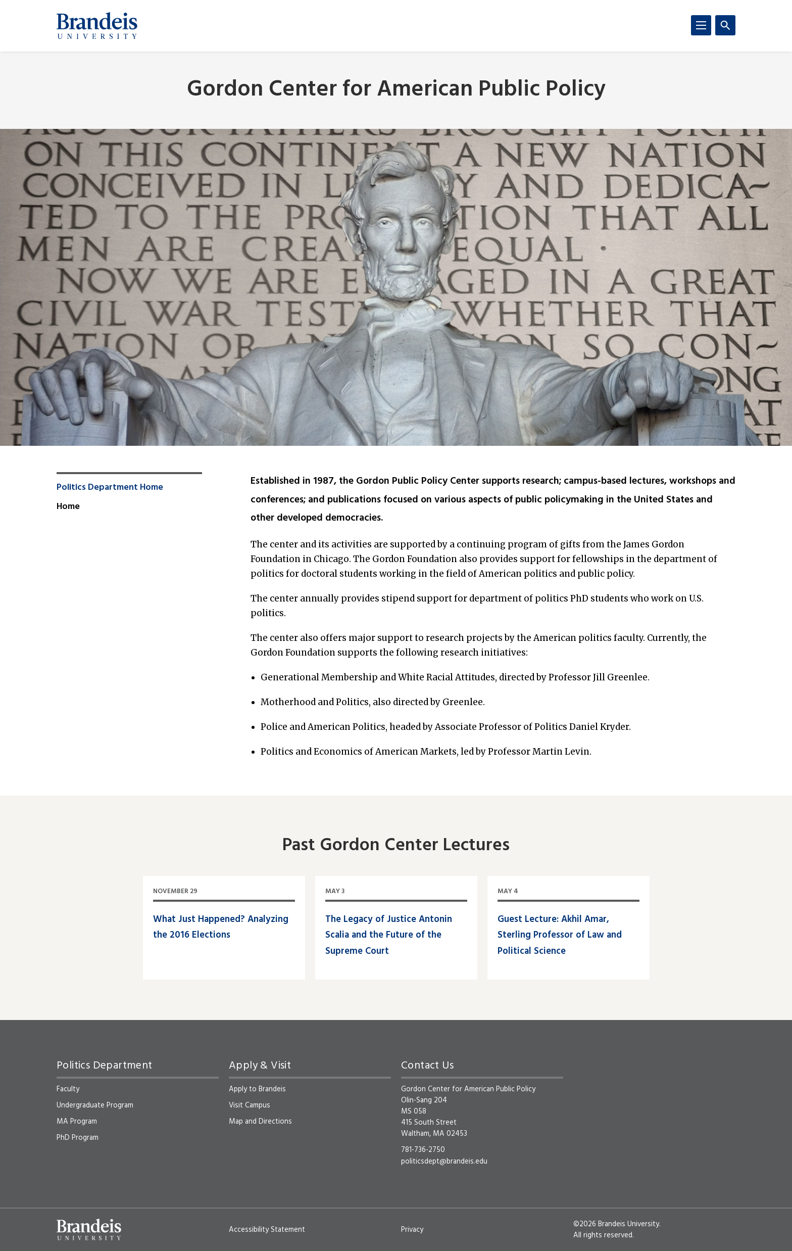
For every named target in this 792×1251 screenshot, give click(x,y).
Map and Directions (260, 1122)
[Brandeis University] (97, 25)
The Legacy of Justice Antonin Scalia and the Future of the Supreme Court (388, 935)
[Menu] (701, 25)
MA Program (77, 1122)
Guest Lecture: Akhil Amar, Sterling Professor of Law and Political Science (560, 935)
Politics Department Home (110, 487)
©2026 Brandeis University (616, 1224)
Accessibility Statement (267, 1230)
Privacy (412, 1230)
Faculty (68, 1089)
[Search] (725, 25)
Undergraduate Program (95, 1105)
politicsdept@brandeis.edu (444, 1161)
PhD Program (77, 1138)
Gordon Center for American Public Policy (396, 90)
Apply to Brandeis (257, 1089)
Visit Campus (249, 1105)
